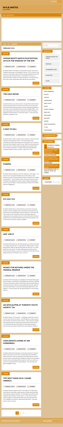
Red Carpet (47, 119)
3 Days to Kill (10, 131)
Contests (46, 98)
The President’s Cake (51, 70)
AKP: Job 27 (8, 236)
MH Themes (58, 422)
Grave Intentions (51, 158)
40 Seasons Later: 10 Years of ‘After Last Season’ (51, 174)
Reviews (46, 122)
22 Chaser (49, 166)
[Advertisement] (31, 30)
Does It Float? (47, 104)
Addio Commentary (49, 92)
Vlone (59, 424)
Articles (46, 95)
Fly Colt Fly (9, 201)
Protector (54, 1)
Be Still (52, 150)
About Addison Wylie (8, 15)
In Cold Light (49, 76)
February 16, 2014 (10, 388)
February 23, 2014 (10, 136)
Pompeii (7, 166)
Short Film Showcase (49, 125)
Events (46, 107)
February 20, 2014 (10, 241)
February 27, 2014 (10, 68)
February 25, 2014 (10, 101)
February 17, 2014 (10, 350)
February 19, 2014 (10, 314)
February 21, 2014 (10, 171)
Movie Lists (47, 113)
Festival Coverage (48, 110)
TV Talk (46, 128)
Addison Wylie (22, 68)
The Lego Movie (11, 96)
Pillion (47, 81)
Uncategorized (48, 131)
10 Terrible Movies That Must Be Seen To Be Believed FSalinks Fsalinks (51, 169)
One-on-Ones (47, 116)
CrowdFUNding (48, 101)
